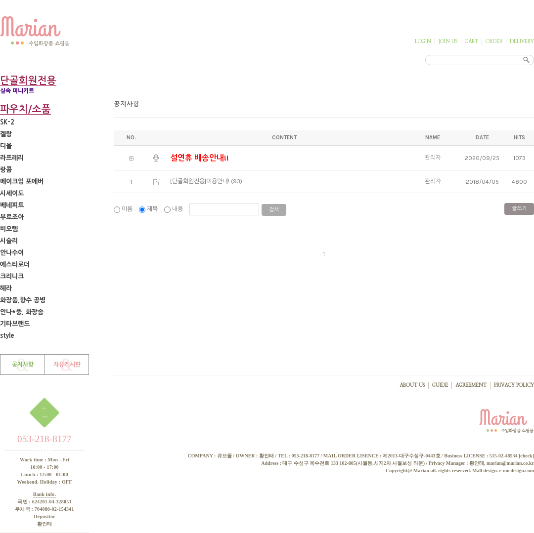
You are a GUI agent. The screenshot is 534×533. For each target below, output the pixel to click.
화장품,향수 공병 (22, 300)
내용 (174, 208)
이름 (124, 208)
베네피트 (12, 205)
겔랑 (6, 134)
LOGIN (423, 41)
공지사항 (23, 365)
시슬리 (9, 241)
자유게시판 (67, 365)
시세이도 (12, 193)
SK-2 (7, 122)
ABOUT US (412, 385)
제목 (149, 208)
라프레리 (12, 158)
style (7, 335)
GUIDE (440, 385)
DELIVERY (522, 41)
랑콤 (6, 169)
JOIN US (448, 41)
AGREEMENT (471, 385)
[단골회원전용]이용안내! (199, 181)
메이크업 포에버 (22, 181)
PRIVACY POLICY (514, 385)
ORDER (494, 41)
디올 (6, 146)
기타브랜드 (15, 324)
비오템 (9, 229)
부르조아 (12, 217)
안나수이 (12, 252)
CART (471, 41)
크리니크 (12, 276)
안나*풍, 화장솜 (22, 312)
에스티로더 (15, 264)
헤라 (6, 288)
